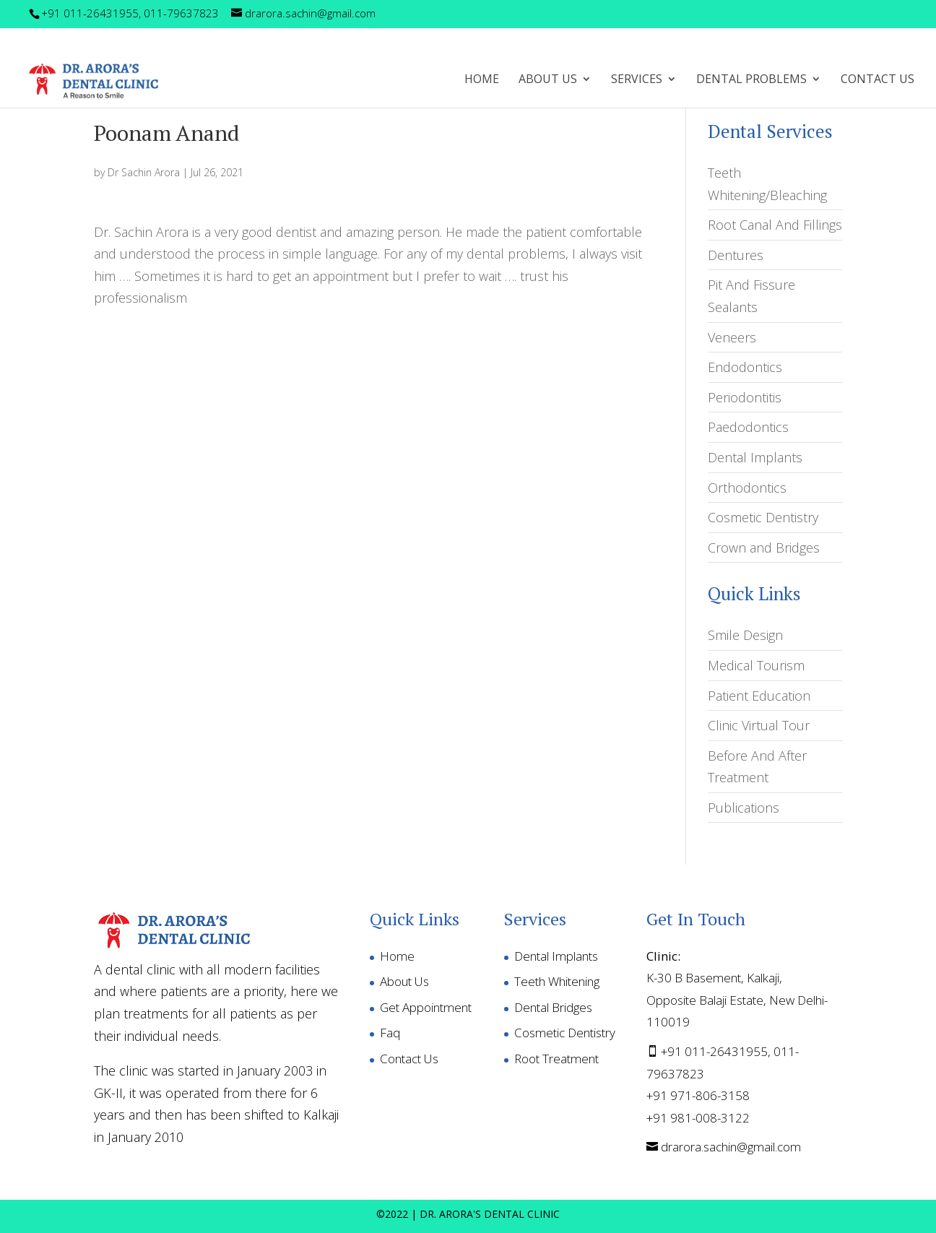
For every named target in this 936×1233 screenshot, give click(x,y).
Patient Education (759, 695)
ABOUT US (548, 80)
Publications (743, 807)
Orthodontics (747, 487)
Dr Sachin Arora (144, 172)
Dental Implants (755, 457)
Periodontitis (744, 397)
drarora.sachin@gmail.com (731, 1146)
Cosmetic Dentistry (763, 517)
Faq (390, 1032)
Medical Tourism (756, 665)
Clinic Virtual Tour (759, 725)
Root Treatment (556, 1058)
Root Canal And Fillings (775, 224)
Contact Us (877, 80)
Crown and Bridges (764, 547)
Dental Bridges (553, 1007)
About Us (404, 981)
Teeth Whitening (556, 981)
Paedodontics (748, 427)
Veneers (732, 337)
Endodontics (745, 367)
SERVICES (636, 80)
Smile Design (745, 635)
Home (481, 80)
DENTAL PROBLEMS (751, 80)
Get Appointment (426, 1007)
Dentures (735, 255)
